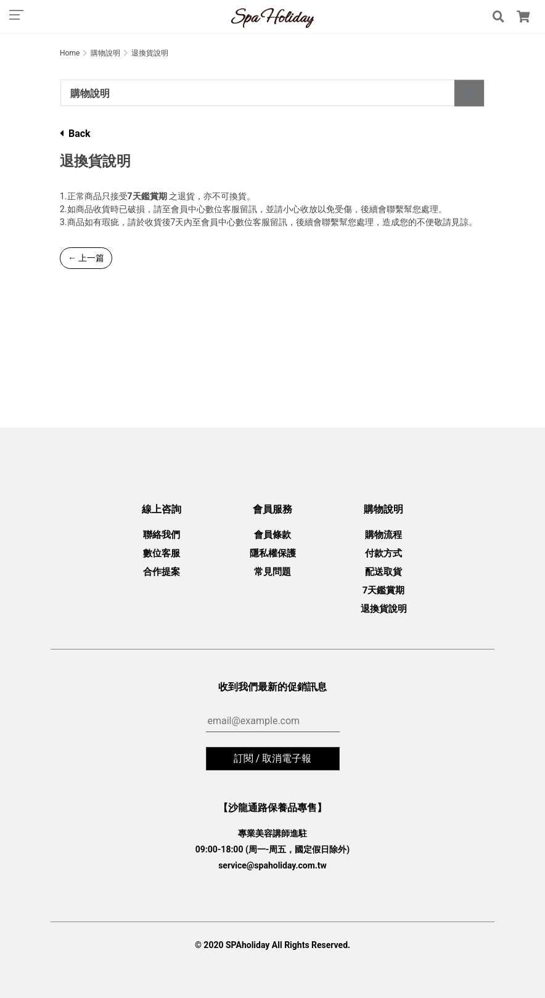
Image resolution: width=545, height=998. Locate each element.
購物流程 (383, 534)
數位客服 (161, 553)
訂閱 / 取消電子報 (273, 758)
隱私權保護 (273, 553)
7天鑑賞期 (384, 590)
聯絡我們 (161, 534)
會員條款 (272, 534)
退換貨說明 (384, 608)
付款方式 (383, 553)
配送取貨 (383, 571)
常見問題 (272, 571)
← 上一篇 (86, 258)
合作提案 (161, 571)
